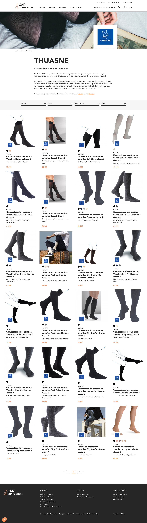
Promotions (44, 504)
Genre (50, 103)
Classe (24, 103)
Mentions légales (80, 514)
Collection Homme (46, 496)
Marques (63, 8)
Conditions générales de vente (48, 514)
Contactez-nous (118, 496)
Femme (43, 8)
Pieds (103, 103)
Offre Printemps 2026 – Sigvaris (51, 507)
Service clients (127, 2)
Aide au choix (77, 8)
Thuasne (23, 51)
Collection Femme (46, 494)
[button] (4, 519)
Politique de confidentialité (66, 514)
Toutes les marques (46, 499)
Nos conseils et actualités (85, 496)
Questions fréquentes (120, 494)
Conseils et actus (100, 2)
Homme (53, 8)
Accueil (17, 51)
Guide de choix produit (48, 501)
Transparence (80, 103)
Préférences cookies (93, 514)
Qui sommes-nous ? (114, 2)
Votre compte (117, 499)
